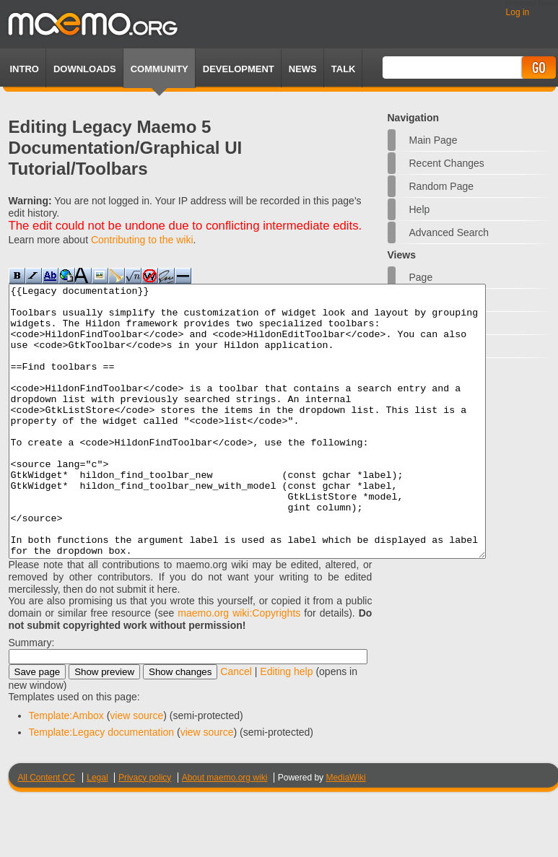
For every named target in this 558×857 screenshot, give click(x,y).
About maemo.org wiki (225, 832)
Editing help (286, 725)
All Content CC (46, 832)
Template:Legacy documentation (102, 786)
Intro (24, 69)
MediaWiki (345, 832)
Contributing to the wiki (142, 239)
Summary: (32, 696)
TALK (343, 69)
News (303, 69)
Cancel (236, 725)
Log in (518, 12)
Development (238, 69)
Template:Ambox (66, 769)
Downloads (84, 69)
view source (136, 769)
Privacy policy (144, 832)
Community (159, 69)
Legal (97, 832)
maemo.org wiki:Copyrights (239, 667)
